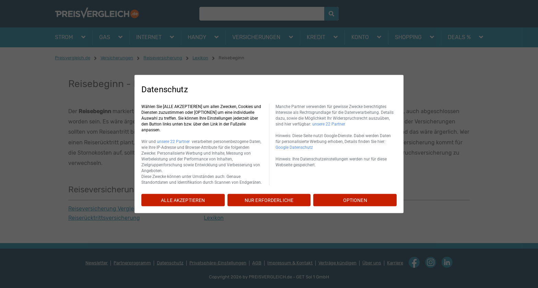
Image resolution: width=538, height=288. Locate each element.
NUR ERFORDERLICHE (269, 200)
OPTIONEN (355, 200)
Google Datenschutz (294, 147)
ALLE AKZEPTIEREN (183, 200)
